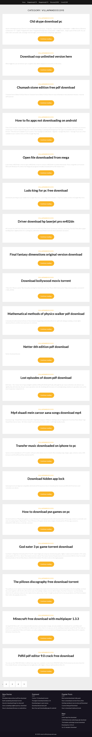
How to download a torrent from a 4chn (73, 700)
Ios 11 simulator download (69, 727)
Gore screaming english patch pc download (14, 705)
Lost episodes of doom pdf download (46, 377)
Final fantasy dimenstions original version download (46, 254)
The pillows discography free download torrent (46, 581)
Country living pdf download (69, 705)
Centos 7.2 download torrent (40, 698)
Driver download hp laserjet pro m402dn (46, 221)
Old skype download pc (46, 21)
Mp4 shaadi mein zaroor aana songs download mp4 (46, 412)
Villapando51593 (46, 18)
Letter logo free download (69, 717)
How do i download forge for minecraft (13, 703)
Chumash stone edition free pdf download (46, 87)
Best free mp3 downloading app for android (44, 708)
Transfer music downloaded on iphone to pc (46, 445)
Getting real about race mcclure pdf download (74, 703)
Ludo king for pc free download (46, 190)
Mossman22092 (54, 2)
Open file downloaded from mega (46, 157)
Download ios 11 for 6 (68, 725)
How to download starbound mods (71, 708)
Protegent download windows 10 (41, 700)
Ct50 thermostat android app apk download (74, 720)
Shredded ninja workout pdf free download (14, 698)
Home (23, 2)
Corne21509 (64, 2)
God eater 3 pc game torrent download (46, 546)
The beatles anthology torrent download (73, 722)
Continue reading (45, 39)
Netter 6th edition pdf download (46, 347)
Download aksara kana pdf (39, 705)
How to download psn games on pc (46, 511)
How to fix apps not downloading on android (46, 120)
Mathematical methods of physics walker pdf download (46, 313)
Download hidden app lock (45, 478)
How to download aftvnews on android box (14, 708)
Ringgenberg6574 (32, 2)
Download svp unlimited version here (46, 56)
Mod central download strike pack (71, 698)
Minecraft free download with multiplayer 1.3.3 (46, 619)
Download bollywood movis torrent (46, 280)
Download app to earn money (40, 703)
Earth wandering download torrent (12, 700)
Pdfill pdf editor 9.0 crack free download (46, 656)
